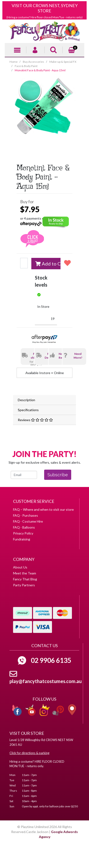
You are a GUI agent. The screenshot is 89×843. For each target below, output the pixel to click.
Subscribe (57, 474)
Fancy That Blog (25, 579)
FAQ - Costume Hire (28, 521)
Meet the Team (24, 573)
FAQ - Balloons (24, 527)
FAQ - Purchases (25, 515)
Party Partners (24, 585)
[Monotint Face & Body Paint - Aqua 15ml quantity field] (24, 263)
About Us (20, 567)
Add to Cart (48, 263)
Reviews (35, 420)
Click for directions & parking (29, 753)
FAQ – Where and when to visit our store (43, 509)
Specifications (28, 410)
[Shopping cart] (71, 49)
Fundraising (21, 539)
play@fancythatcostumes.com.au (45, 681)
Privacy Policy (23, 533)
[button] (66, 263)
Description (26, 400)
